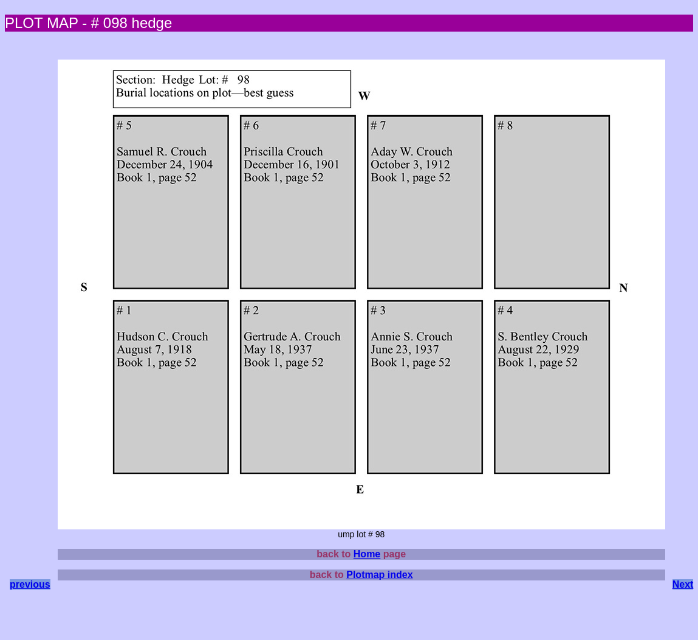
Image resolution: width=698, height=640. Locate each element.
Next (683, 584)
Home (367, 554)
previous (30, 584)
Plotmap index (379, 574)
